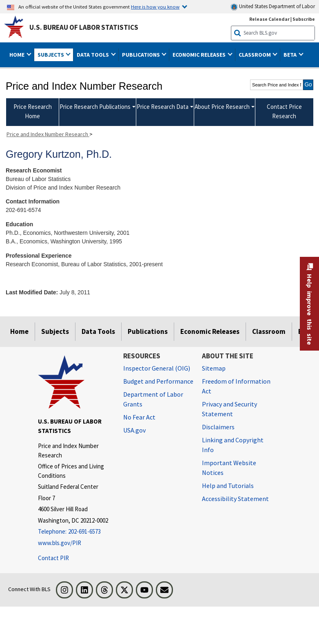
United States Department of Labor (272, 7)
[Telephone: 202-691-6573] (74, 531)
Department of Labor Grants (153, 399)
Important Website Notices (229, 468)
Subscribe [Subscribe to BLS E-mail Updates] (303, 19)
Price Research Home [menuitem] (32, 111)
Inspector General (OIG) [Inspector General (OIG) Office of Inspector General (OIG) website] (156, 368)
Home (19, 331)
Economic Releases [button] (200, 54)
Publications (148, 331)
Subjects (55, 331)
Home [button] (17, 54)
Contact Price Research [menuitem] (284, 111)
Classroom (269, 331)
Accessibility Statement (235, 499)
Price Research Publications (95, 106)
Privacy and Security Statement (229, 409)
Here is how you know (155, 6)
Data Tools (98, 331)
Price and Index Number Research (48, 134)
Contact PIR (53, 558)
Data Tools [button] (93, 54)
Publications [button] (141, 54)
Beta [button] (291, 54)
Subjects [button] (51, 54)
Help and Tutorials (228, 485)
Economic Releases (209, 331)
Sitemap (214, 368)
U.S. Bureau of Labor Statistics (83, 27)
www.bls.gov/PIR (59, 543)
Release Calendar (269, 19)
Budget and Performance (158, 381)
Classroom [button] (255, 54)
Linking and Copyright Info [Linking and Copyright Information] (233, 445)
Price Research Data (162, 106)
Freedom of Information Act (236, 386)
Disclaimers (218, 427)
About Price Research (222, 106)
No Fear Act (139, 417)
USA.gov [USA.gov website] (134, 430)
